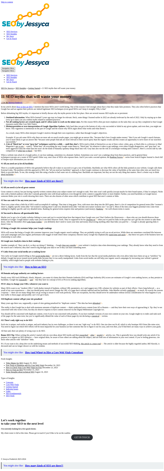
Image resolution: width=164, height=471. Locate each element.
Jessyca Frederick (15, 103)
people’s (100, 335)
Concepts (9, 382)
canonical (95, 316)
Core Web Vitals (12, 385)
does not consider (69, 245)
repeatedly (23, 280)
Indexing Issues (12, 389)
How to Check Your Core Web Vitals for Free (24, 367)
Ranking (99, 209)
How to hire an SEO (24, 107)
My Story (10, 36)
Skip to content (7, 2)
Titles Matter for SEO (14, 363)
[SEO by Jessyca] (25, 27)
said (31, 280)
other (92, 335)
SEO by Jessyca (7, 88)
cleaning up (90, 220)
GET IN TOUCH (82, 437)
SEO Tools (10, 396)
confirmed (131, 290)
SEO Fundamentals (13, 393)
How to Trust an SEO (14, 370)
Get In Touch (11, 39)
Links (8, 391)
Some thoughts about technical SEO (20, 372)
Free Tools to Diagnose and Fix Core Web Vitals (25, 365)
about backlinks (7, 174)
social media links (42, 256)
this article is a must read (91, 344)
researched (83, 335)
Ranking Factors (116, 157)
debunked (96, 303)
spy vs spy (20, 146)
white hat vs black (25, 151)
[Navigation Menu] (8, 68)
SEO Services (11, 32)
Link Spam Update (34, 222)
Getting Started (34, 88)
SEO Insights (11, 34)
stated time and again (117, 235)
